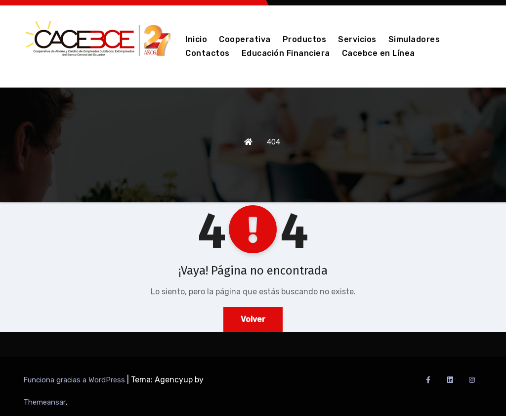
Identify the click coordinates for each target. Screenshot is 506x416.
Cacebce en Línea (378, 53)
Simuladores (414, 39)
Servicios (357, 39)
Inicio (196, 39)
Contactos (207, 53)
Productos (305, 39)
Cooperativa (245, 39)
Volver (253, 319)
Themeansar (44, 402)
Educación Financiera (286, 53)
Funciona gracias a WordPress (75, 379)
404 (273, 142)
